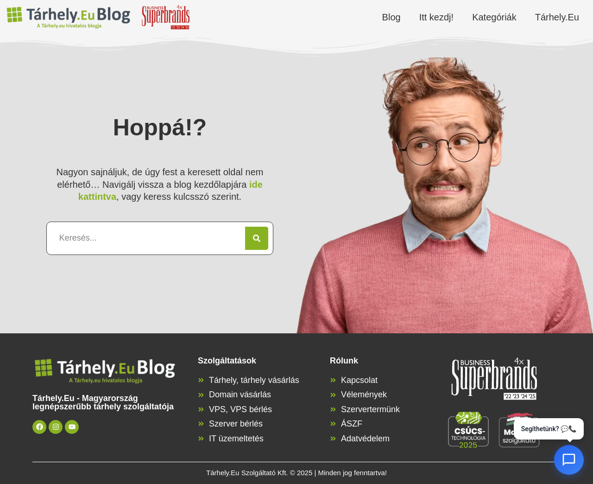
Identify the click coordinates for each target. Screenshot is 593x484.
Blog (391, 17)
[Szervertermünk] (333, 409)
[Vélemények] (333, 395)
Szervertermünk (370, 409)
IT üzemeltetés (236, 438)
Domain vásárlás (240, 394)
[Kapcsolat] (333, 380)
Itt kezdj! (436, 17)
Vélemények (364, 394)
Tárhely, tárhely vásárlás (254, 380)
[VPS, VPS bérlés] (201, 409)
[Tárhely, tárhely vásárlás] (201, 380)
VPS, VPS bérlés (240, 409)
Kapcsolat (359, 380)
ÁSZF (351, 423)
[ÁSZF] (333, 423)
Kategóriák (494, 17)
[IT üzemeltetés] (201, 438)
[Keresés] (256, 238)
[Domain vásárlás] (201, 395)
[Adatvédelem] (333, 438)
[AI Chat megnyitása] (569, 460)
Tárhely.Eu (557, 17)
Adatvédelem (365, 438)
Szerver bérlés (236, 423)
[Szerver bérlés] (201, 423)
